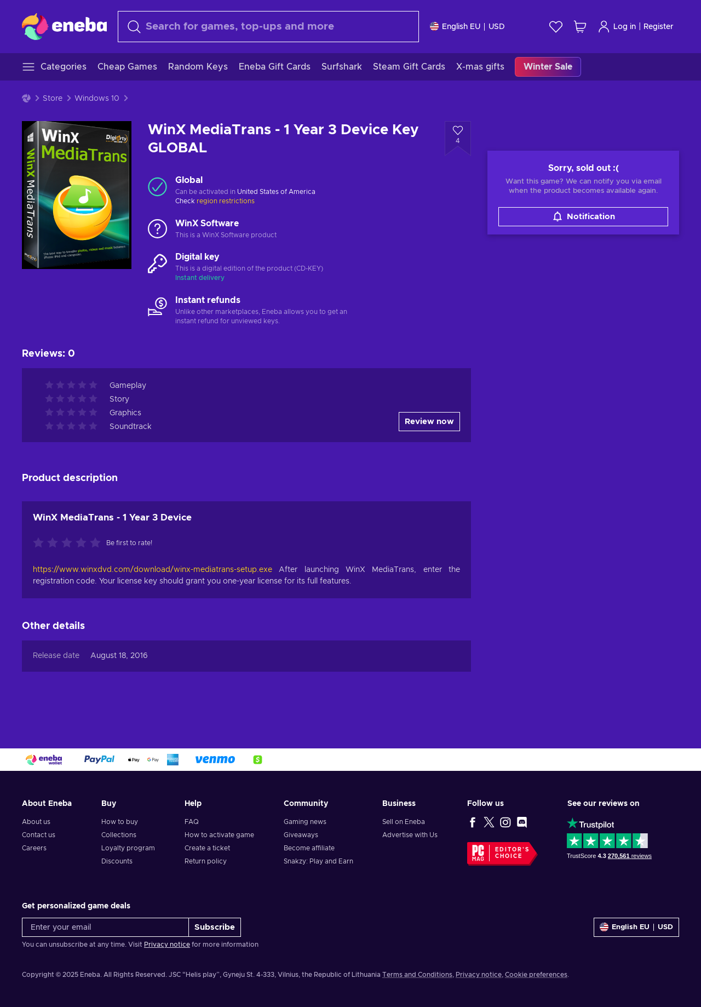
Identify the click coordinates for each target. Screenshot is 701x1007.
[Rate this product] (69, 543)
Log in (616, 26)
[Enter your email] (105, 927)
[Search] (268, 27)
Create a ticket (207, 848)
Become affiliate (309, 848)
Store (52, 98)
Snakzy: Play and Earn (318, 861)
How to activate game (219, 835)
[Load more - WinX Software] (157, 229)
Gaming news (305, 822)
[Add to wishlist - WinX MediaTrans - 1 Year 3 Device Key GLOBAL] (458, 138)
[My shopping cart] (580, 26)
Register (658, 27)
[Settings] (467, 26)
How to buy (119, 822)
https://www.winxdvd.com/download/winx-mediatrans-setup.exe (156, 570)
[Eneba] (64, 26)
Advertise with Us (410, 835)
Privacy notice (167, 944)
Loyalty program (128, 848)
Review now (429, 421)
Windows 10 (96, 98)
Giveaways (301, 835)
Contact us (38, 835)
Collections (118, 835)
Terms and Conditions (417, 974)
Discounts (117, 861)
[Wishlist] (556, 26)
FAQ (192, 822)
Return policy (206, 861)
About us (36, 822)
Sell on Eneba (403, 822)
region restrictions (226, 201)
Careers (34, 848)
